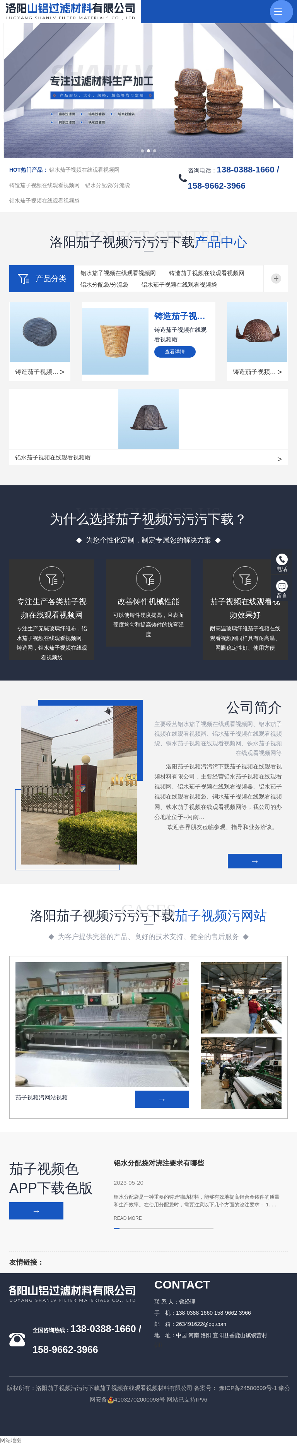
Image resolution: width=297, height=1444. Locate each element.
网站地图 (11, 1440)
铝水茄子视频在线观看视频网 (84, 170)
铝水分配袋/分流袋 (107, 185)
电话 (282, 563)
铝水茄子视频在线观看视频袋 (44, 201)
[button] (142, 150)
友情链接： (26, 1262)
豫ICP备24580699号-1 (248, 1388)
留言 (282, 589)
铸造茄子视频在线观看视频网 (44, 185)
